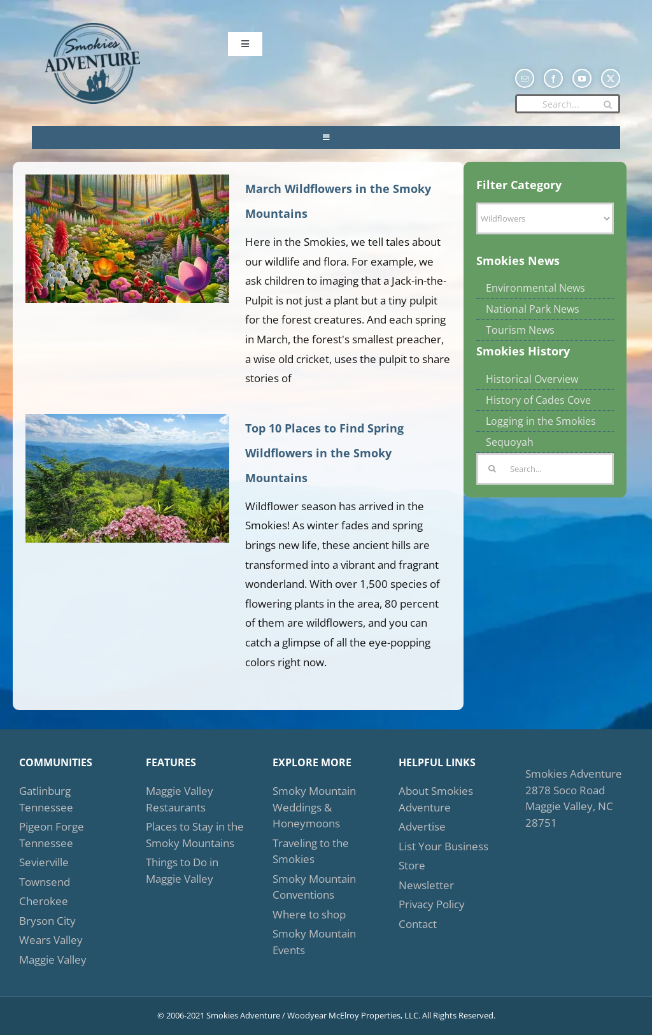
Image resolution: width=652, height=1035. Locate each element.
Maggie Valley (53, 959)
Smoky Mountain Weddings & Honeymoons (314, 807)
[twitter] (610, 78)
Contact (418, 924)
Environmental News (535, 288)
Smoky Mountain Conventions (314, 887)
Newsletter (426, 885)
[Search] (607, 104)
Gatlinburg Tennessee (46, 799)
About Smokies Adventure (436, 799)
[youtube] (582, 78)
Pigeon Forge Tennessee (51, 834)
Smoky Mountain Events (314, 941)
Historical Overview (532, 379)
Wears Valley (51, 939)
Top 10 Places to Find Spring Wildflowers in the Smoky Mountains (324, 452)
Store (412, 865)
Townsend (44, 881)
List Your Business (443, 846)
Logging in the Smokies (541, 421)
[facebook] (553, 78)
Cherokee (43, 901)
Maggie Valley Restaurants (179, 799)
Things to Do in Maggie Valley (182, 870)
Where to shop (309, 914)
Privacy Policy (432, 904)
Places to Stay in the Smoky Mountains (195, 834)
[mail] (524, 78)
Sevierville (44, 862)
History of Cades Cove (538, 400)
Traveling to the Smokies (311, 851)
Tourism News (520, 330)
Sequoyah (510, 442)
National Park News (532, 309)
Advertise (422, 826)
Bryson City (47, 920)
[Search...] (567, 103)
